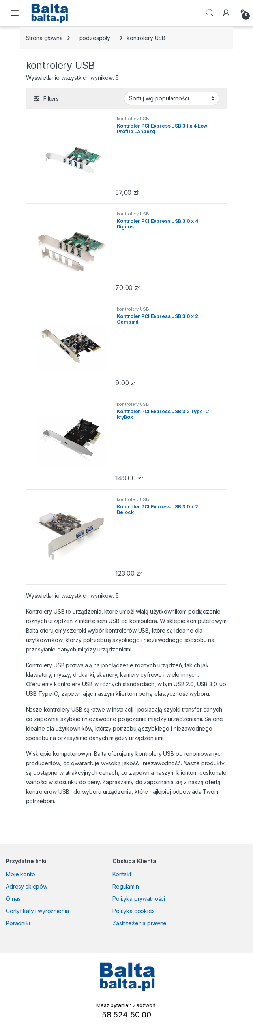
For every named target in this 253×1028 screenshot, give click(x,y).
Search (209, 13)
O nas (13, 898)
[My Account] (226, 13)
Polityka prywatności (138, 898)
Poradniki (18, 923)
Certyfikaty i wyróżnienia (37, 911)
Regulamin (125, 886)
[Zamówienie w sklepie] (171, 98)
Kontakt (121, 874)
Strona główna (44, 37)
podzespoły (95, 37)
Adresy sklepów (26, 886)
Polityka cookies (133, 911)
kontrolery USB (133, 118)
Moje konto (20, 874)
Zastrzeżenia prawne (139, 923)
